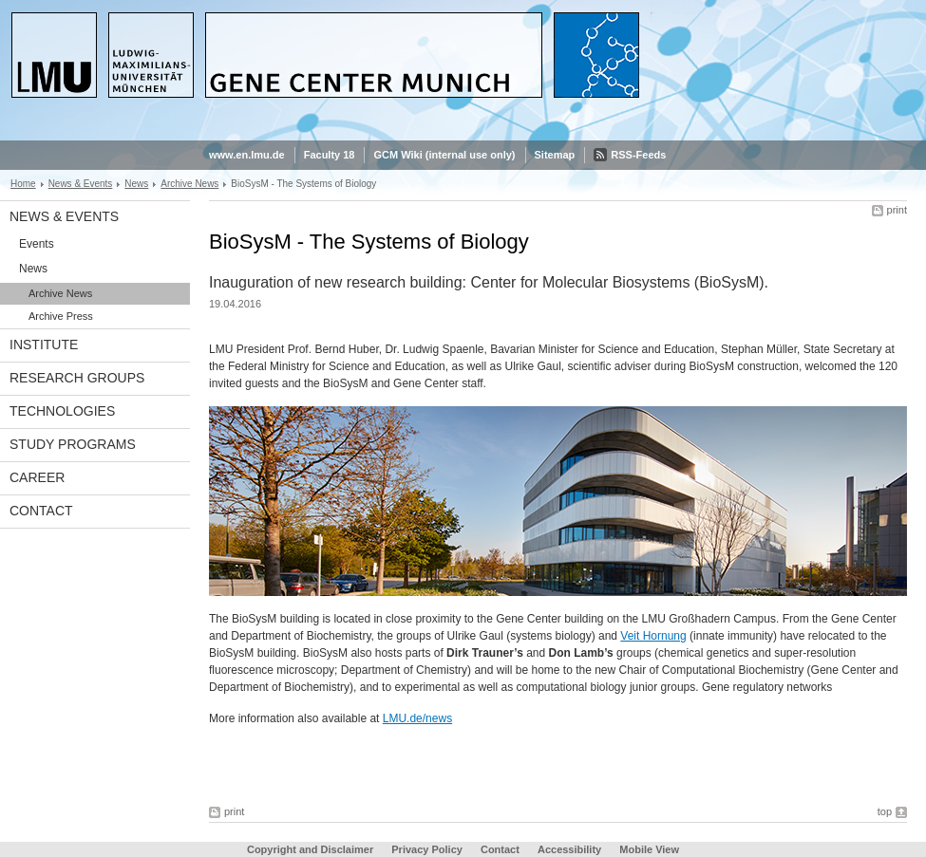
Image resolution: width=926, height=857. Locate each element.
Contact (41, 510)
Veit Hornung (653, 636)
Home (23, 183)
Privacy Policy (427, 849)
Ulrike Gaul (475, 636)
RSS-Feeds (638, 154)
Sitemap (555, 154)
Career (37, 477)
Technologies (62, 411)
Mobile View (649, 849)
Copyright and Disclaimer (310, 849)
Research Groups (76, 377)
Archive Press (60, 316)
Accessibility (571, 849)
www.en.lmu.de (247, 154)
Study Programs (72, 444)
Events (36, 244)
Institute (43, 344)
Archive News (189, 183)
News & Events (80, 183)
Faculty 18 (329, 154)
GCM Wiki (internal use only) (444, 154)
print (897, 209)
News (136, 183)
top (885, 811)
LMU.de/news (417, 718)
